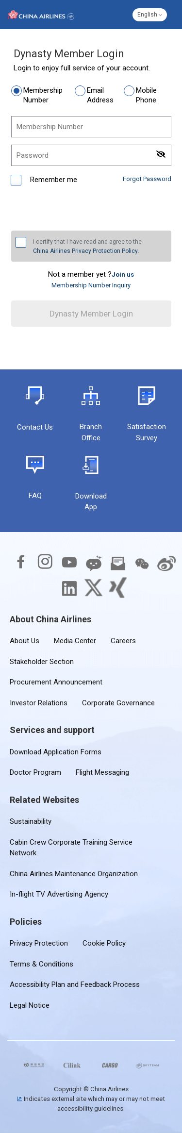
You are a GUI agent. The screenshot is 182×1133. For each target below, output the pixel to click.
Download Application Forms (55, 752)
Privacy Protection (39, 943)
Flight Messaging (102, 772)
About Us (24, 640)
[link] (123, 274)
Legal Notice (30, 1005)
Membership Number (43, 95)
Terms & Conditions (41, 964)
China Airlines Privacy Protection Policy (85, 251)
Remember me (52, 179)
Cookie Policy (104, 943)
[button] (149, 15)
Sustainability (30, 821)
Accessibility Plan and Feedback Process (75, 984)
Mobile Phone (146, 95)
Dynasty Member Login (91, 313)
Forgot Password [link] (147, 179)
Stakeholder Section (42, 661)
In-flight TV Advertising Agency (59, 894)
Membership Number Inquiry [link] (91, 285)
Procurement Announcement (56, 682)
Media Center (75, 640)
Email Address (100, 95)
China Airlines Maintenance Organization (74, 873)
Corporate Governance (118, 703)
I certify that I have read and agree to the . (87, 247)
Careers (123, 640)
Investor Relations (38, 703)
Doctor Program (35, 772)
